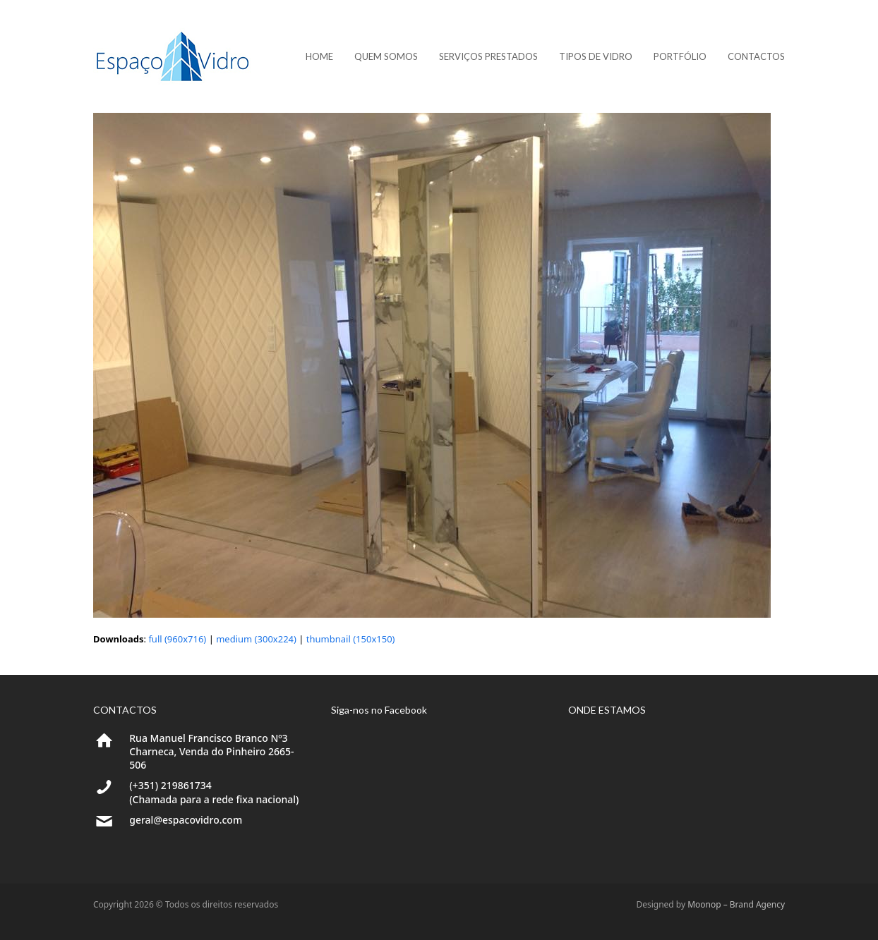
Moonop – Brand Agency (736, 904)
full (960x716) (177, 639)
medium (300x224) (256, 639)
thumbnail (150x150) (350, 639)
